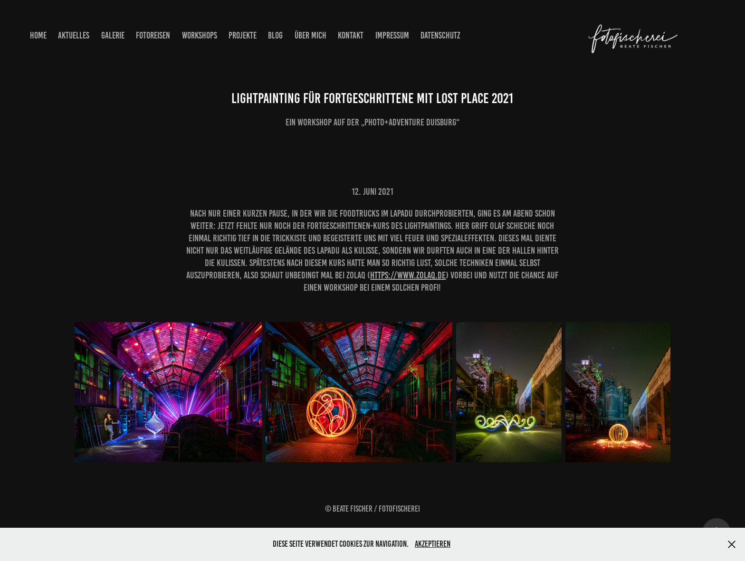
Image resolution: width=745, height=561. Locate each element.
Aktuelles (73, 35)
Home (38, 35)
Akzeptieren (432, 544)
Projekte (243, 35)
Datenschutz (440, 35)
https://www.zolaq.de (408, 275)
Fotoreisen (153, 35)
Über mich (310, 35)
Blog (275, 35)
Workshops (199, 35)
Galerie (112, 35)
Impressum (392, 35)
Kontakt (350, 35)
